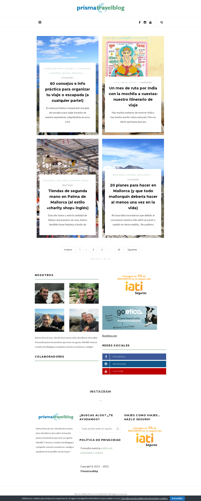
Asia (116, 82)
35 (119, 249)
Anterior (68, 249)
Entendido (177, 498)
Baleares (49, 180)
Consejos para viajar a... (61, 68)
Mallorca (63, 180)
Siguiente (132, 249)
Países (66, 73)
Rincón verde (80, 180)
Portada (77, 73)
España (131, 175)
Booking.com (109, 335)
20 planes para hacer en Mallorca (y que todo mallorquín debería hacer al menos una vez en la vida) (133, 196)
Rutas (132, 82)
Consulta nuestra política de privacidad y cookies (144, 498)
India (124, 82)
